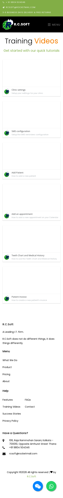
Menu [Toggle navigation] (54, 25)
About (6, 381)
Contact (30, 406)
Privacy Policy (10, 420)
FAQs (28, 399)
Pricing (6, 374)
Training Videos (11, 406)
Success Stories (12, 413)
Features (8, 399)
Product (7, 367)
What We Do (10, 360)
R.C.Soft (16, 24)
